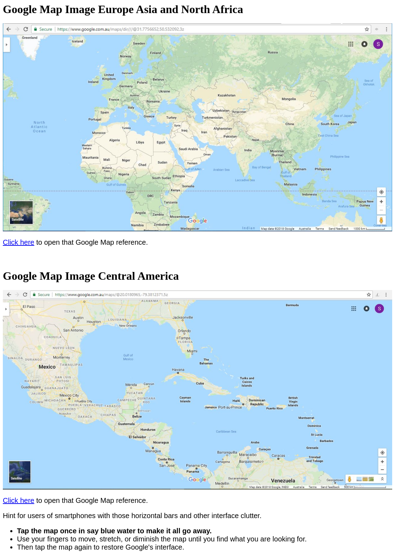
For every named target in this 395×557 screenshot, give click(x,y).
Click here (18, 242)
